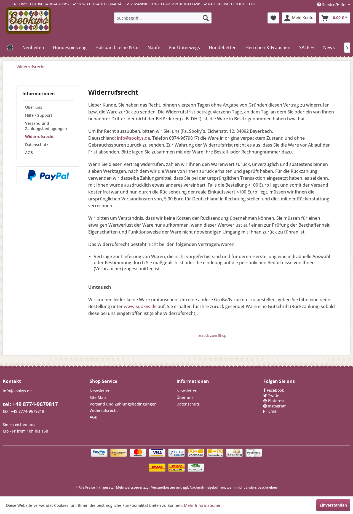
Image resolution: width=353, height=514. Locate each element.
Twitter (274, 395)
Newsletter (100, 390)
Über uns (33, 107)
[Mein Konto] (299, 17)
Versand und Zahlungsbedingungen (46, 126)
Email (273, 411)
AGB (29, 152)
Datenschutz (36, 144)
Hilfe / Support (38, 115)
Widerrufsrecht (39, 136)
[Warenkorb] (334, 17)
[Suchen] (206, 17)
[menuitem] (163, 17)
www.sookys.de (140, 306)
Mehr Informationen (202, 505)
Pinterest (276, 400)
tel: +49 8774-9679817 (30, 404)
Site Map (98, 397)
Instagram (277, 406)
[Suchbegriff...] (163, 17)
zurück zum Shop (212, 335)
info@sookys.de (133, 138)
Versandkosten (163, 487)
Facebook (275, 390)
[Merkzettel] (273, 17)
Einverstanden (333, 505)
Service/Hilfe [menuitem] (331, 4)
